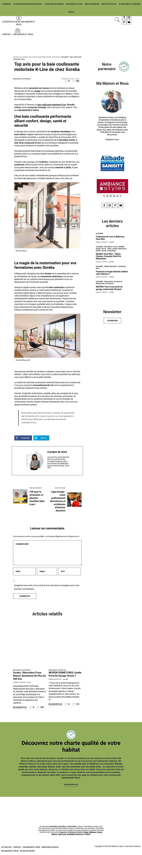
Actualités (6, 847)
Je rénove (6, 4)
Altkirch (54, 835)
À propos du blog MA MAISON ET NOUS (19, 23)
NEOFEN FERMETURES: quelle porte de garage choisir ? (62, 675)
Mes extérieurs (92, 4)
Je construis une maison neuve (27, 4)
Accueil (15, 57)
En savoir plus (20, 707)
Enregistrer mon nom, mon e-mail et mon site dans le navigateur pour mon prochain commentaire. (46, 587)
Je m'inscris (112, 321)
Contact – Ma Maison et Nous (17, 34)
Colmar (85, 833)
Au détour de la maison (129, 4)
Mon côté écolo (109, 4)
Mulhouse (92, 833)
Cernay (99, 833)
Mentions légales (50, 847)
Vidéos (71, 12)
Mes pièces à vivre (74, 4)
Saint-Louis (62, 835)
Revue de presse (27, 851)
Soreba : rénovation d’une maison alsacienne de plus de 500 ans (28, 675)
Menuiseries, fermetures (51, 57)
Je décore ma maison (54, 4)
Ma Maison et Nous (9, 851)
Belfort (87, 835)
